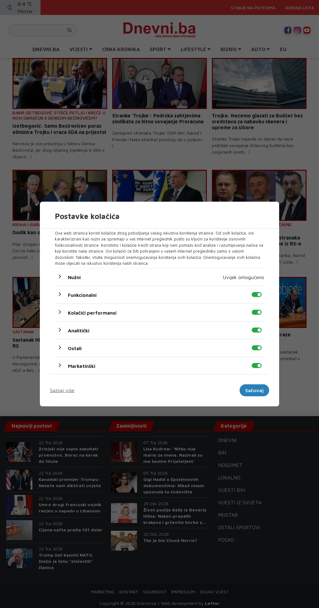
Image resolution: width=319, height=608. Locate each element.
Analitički (78, 330)
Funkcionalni (82, 294)
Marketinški (81, 365)
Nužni (74, 277)
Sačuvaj (254, 390)
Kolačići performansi (92, 312)
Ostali (75, 348)
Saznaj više (62, 390)
